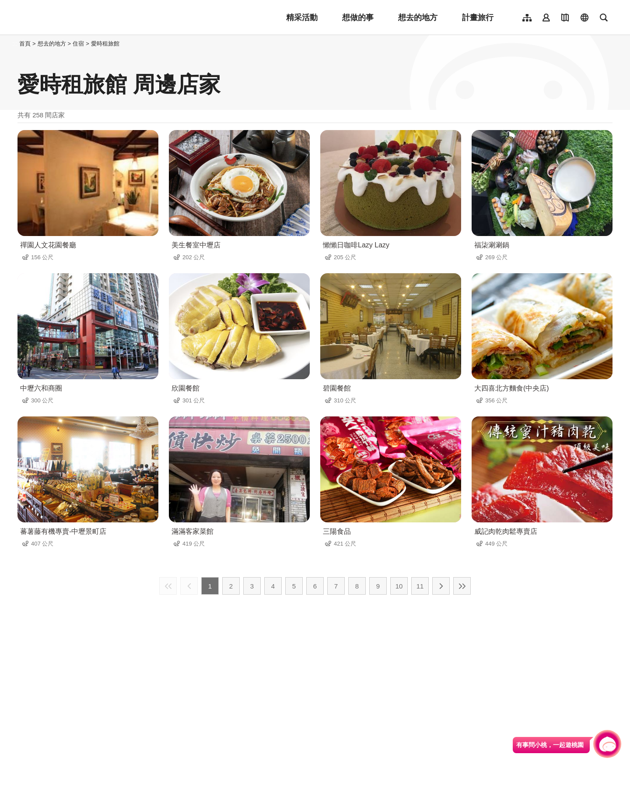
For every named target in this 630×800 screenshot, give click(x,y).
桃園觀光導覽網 (75, 17)
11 (420, 586)
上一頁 (189, 586)
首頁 (25, 43)
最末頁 (462, 586)
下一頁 (441, 586)
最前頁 (168, 586)
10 (399, 586)
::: (15, 43)
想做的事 (358, 17)
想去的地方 (418, 17)
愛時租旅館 (105, 43)
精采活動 (302, 17)
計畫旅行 (478, 17)
